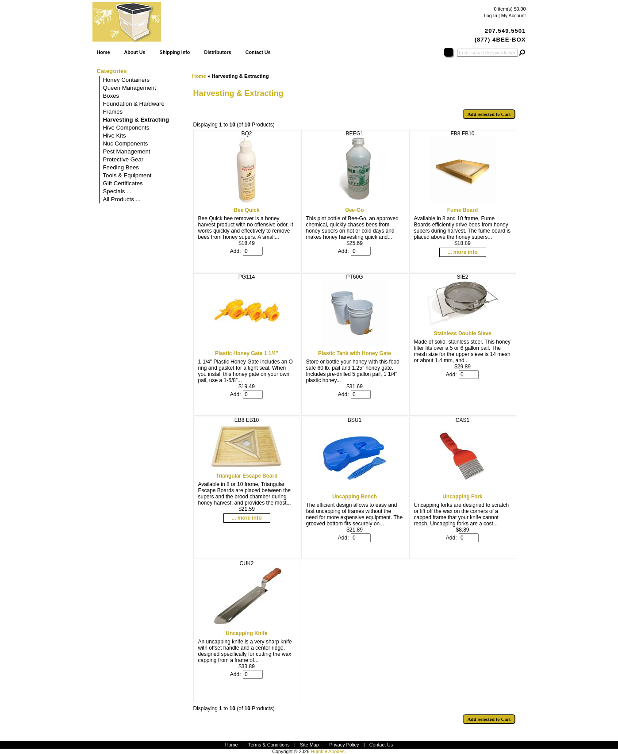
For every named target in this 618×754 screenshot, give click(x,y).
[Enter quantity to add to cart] (253, 251)
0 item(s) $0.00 (510, 8)
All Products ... (122, 199)
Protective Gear (123, 159)
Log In (490, 15)
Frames (113, 111)
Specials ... (117, 191)
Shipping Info (174, 52)
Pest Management (126, 151)
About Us (135, 52)
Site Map (309, 744)
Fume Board (462, 210)
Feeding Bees (121, 167)
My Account (513, 15)
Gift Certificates (123, 183)
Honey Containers (126, 80)
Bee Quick (246, 210)
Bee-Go (354, 210)
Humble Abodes (327, 751)
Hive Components (126, 127)
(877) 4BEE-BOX (500, 39)
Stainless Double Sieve (462, 333)
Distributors (217, 52)
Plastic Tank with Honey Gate (354, 353)
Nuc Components (125, 143)
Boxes (111, 95)
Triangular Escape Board (247, 476)
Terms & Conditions (269, 744)
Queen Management (129, 87)
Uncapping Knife (246, 633)
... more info (462, 252)
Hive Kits (114, 135)
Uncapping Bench (354, 497)
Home (103, 52)
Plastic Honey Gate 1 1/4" (246, 353)
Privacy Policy (344, 744)
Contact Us (258, 52)
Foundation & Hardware (134, 103)
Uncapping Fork (462, 497)
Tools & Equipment (127, 175)
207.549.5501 (505, 30)
